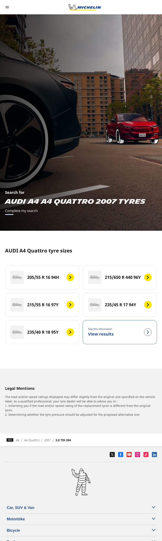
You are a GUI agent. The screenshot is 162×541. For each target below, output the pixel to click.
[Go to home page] (85, 7)
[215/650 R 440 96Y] (120, 277)
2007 (47, 440)
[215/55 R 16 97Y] (42, 305)
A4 (17, 440)
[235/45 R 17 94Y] (120, 305)
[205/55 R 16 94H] (42, 277)
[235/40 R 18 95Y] (42, 332)
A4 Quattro (31, 440)
